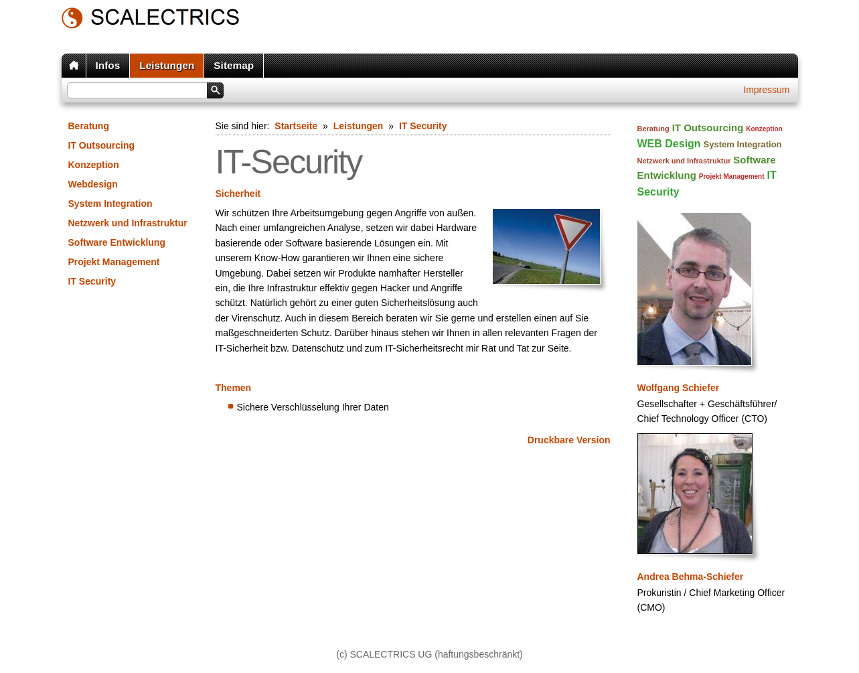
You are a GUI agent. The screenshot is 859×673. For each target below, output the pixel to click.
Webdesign (93, 184)
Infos (108, 65)
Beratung (88, 126)
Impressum (766, 89)
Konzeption (93, 164)
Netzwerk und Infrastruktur (127, 223)
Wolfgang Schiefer (678, 387)
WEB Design (669, 143)
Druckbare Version (569, 440)
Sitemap (234, 65)
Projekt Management (114, 261)
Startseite (296, 126)
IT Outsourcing (101, 145)
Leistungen (166, 65)
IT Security (92, 281)
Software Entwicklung (116, 242)
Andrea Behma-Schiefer (690, 576)
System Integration (110, 203)
